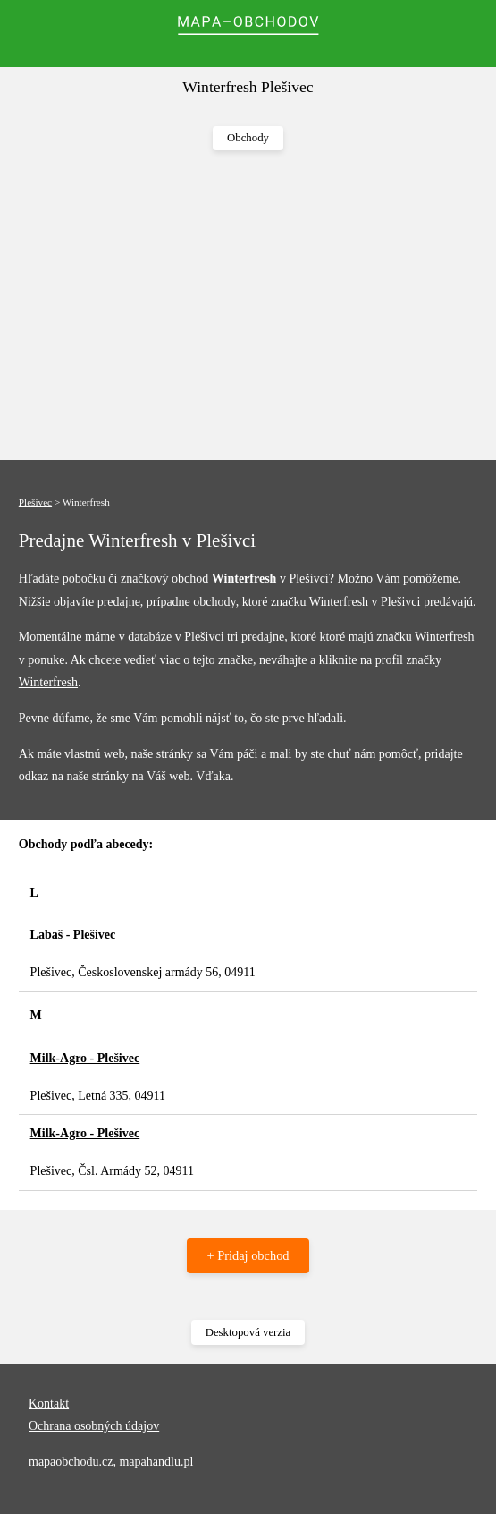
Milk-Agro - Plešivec (85, 1058)
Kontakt (49, 1403)
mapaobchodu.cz (71, 1461)
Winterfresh (48, 682)
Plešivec (35, 502)
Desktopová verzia (248, 1332)
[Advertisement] (248, 306)
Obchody (248, 138)
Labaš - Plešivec (73, 934)
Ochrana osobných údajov (94, 1426)
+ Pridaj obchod (247, 1255)
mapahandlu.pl (156, 1461)
